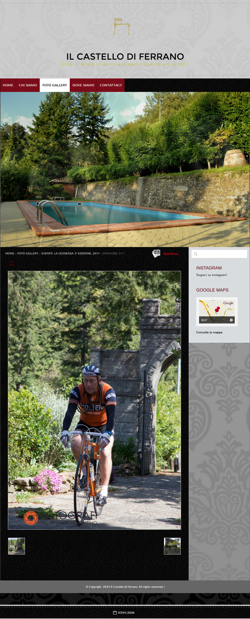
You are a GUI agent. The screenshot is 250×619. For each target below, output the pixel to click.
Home (8, 85)
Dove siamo (83, 85)
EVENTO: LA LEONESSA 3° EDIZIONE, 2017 (70, 253)
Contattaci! (111, 85)
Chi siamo (28, 85)
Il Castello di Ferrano (125, 56)
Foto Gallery (55, 85)
